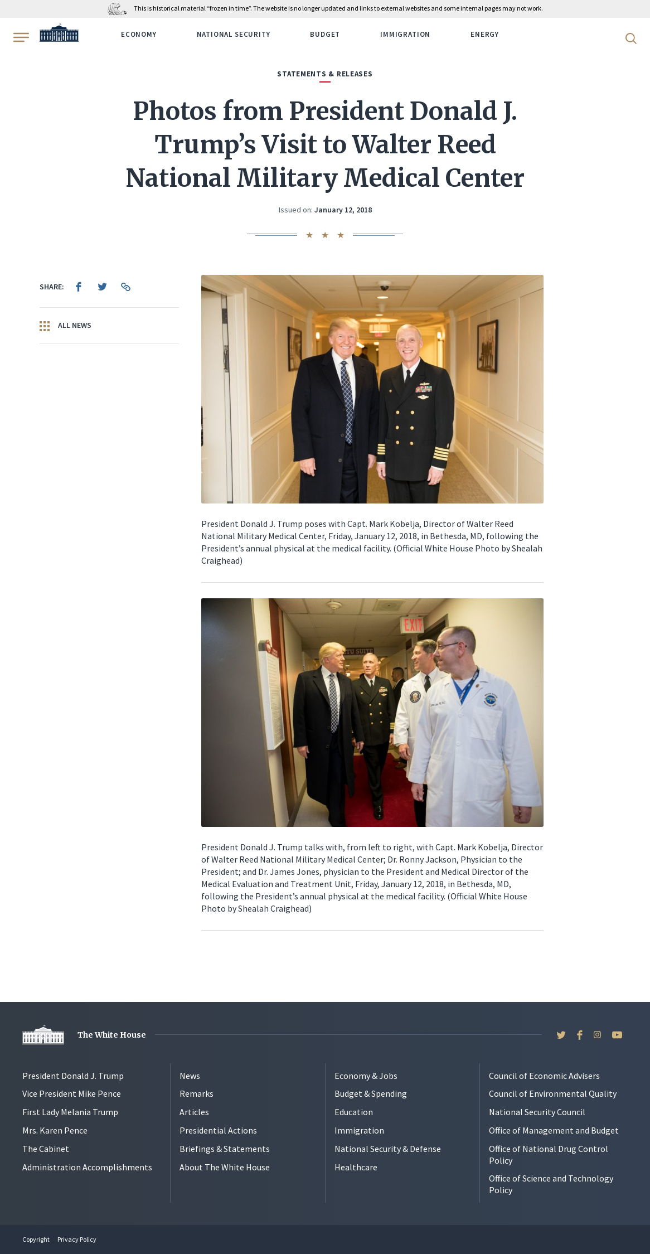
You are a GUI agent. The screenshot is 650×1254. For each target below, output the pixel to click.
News (190, 1075)
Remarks (197, 1093)
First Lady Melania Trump (70, 1111)
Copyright (36, 1239)
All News (65, 325)
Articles (194, 1111)
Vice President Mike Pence (71, 1093)
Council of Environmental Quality (553, 1093)
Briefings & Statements (225, 1148)
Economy (139, 34)
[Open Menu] (20, 37)
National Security (233, 34)
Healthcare (355, 1167)
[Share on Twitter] (102, 286)
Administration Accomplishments (87, 1167)
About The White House (225, 1167)
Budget (325, 34)
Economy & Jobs (365, 1075)
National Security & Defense (387, 1148)
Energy (484, 34)
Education (353, 1111)
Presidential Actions (218, 1130)
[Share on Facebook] (79, 286)
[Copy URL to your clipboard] (125, 286)
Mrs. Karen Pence (55, 1130)
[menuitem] (79, 286)
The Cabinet (45, 1148)
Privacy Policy (76, 1239)
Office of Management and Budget (554, 1130)
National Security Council (537, 1111)
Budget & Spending (370, 1093)
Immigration (405, 34)
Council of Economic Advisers (544, 1075)
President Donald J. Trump (73, 1075)
